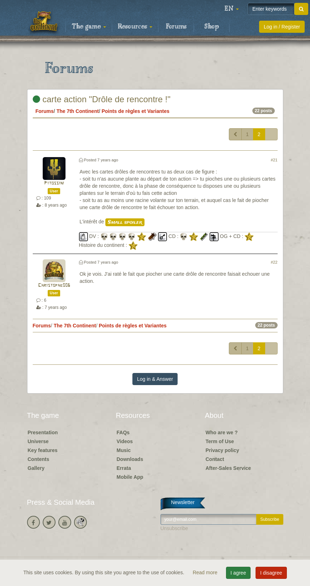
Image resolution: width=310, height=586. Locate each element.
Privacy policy (222, 450)
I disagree (271, 573)
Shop (211, 27)
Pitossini (54, 183)
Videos (125, 441)
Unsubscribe (174, 528)
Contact (215, 459)
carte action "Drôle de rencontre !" (102, 99)
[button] (231, 9)
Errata (124, 468)
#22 (274, 262)
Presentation (43, 432)
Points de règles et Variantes (135, 111)
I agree (238, 573)
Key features (43, 450)
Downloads (130, 459)
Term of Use (220, 441)
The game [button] (89, 27)
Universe (38, 441)
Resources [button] (135, 27)
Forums (176, 27)
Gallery (36, 468)
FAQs (123, 432)
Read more (206, 572)
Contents (38, 459)
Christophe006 (54, 285)
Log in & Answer (155, 379)
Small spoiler (125, 222)
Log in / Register (282, 27)
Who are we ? (222, 432)
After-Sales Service (228, 468)
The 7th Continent (78, 111)
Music (124, 450)
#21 (274, 160)
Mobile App (130, 477)
